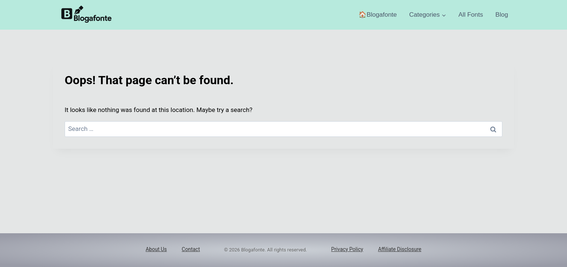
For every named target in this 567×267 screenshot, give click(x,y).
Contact (191, 249)
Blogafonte (382, 14)
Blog (501, 14)
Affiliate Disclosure (399, 249)
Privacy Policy (347, 249)
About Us (156, 249)
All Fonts (471, 14)
